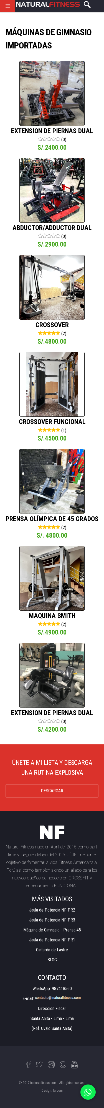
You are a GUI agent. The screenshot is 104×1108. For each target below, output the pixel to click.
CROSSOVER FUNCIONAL (52, 422)
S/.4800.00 (52, 341)
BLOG (52, 959)
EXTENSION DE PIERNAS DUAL (52, 131)
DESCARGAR (52, 790)
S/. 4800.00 (52, 535)
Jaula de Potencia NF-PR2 (52, 910)
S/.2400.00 (52, 147)
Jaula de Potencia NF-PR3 (52, 920)
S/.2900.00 (52, 244)
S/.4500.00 (52, 438)
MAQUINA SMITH (52, 616)
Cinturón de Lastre (52, 949)
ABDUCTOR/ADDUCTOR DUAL (52, 228)
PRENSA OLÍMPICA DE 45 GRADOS (52, 519)
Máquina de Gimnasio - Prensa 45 (52, 930)
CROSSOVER (52, 325)
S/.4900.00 (52, 632)
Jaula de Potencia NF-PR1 (52, 940)
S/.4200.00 (52, 729)
